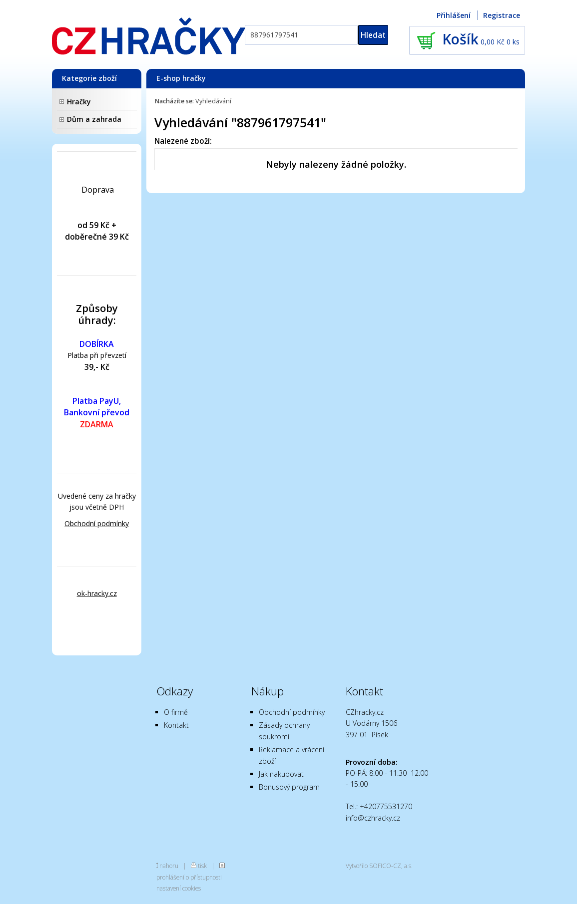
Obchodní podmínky (96, 523)
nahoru (168, 866)
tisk (202, 866)
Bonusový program (289, 787)
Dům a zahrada (94, 119)
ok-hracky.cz (97, 593)
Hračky (79, 101)
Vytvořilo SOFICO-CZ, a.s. (379, 866)
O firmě (176, 712)
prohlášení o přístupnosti (189, 877)
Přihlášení (454, 15)
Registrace (501, 15)
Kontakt (176, 725)
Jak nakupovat (281, 774)
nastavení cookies (178, 888)
